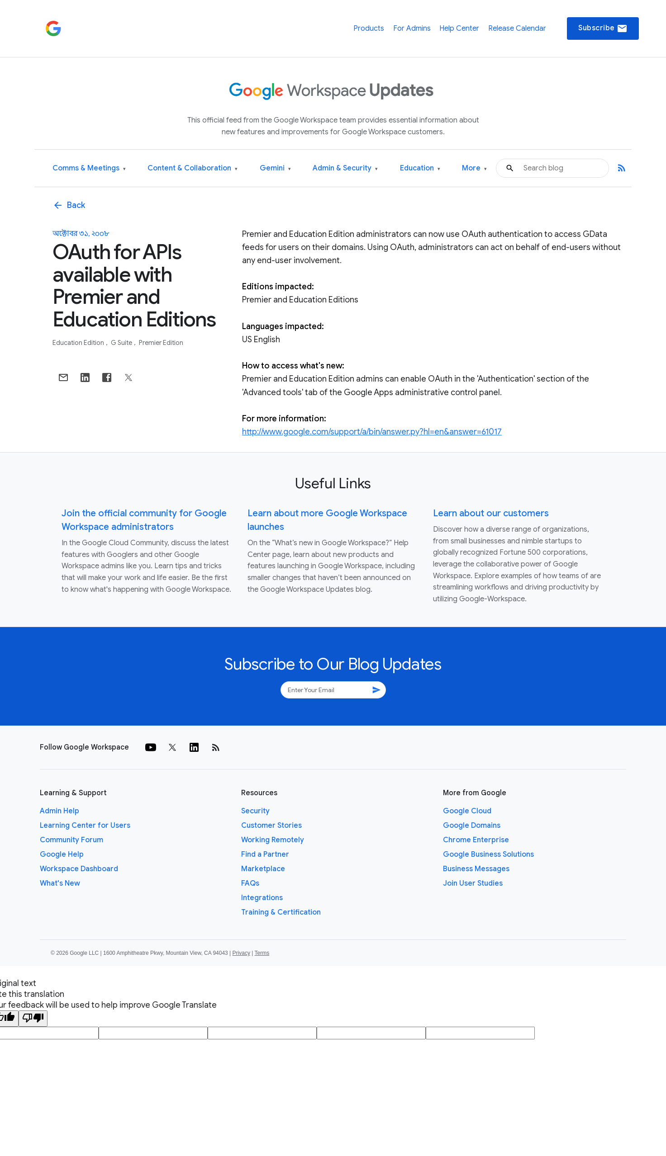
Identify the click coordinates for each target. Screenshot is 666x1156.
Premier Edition (161, 343)
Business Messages (476, 868)
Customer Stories (271, 825)
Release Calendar (517, 28)
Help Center (459, 28)
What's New (60, 883)
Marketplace (263, 868)
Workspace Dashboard (79, 868)
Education (420, 168)
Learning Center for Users (85, 825)
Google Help (62, 854)
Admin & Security (345, 168)
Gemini (275, 168)
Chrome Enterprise (476, 840)
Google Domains (471, 825)
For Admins (412, 28)
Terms (261, 953)
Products (368, 28)
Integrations (262, 897)
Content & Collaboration (192, 168)
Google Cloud (467, 811)
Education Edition (78, 343)
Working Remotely (272, 840)
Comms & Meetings (89, 168)
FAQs (250, 883)
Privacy (241, 953)
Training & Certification (281, 912)
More (474, 168)
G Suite (122, 343)
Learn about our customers (491, 513)
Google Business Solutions (488, 854)
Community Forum (71, 840)
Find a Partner (265, 854)
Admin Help (59, 811)
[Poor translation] (33, 1018)
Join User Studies (473, 883)
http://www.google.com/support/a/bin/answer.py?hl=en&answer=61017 (372, 432)
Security (255, 811)
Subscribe (603, 28)
